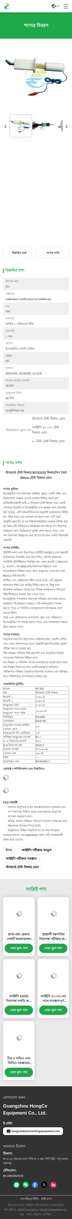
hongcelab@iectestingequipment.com (33, 1131)
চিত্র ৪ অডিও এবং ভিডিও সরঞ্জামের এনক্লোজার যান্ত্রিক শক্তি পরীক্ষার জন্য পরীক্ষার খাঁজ (18, 1061)
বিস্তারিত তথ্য (19, 252)
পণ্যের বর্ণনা (52, 252)
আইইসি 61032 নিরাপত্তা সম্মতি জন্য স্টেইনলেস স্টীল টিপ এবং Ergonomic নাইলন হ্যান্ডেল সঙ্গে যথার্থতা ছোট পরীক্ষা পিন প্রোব (19, 999)
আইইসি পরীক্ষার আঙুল (36, 850)
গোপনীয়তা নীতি (29, 1198)
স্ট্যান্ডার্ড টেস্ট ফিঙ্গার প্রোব (22, 867)
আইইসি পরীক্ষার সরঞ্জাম (21, 858)
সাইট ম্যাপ (46, 1198)
